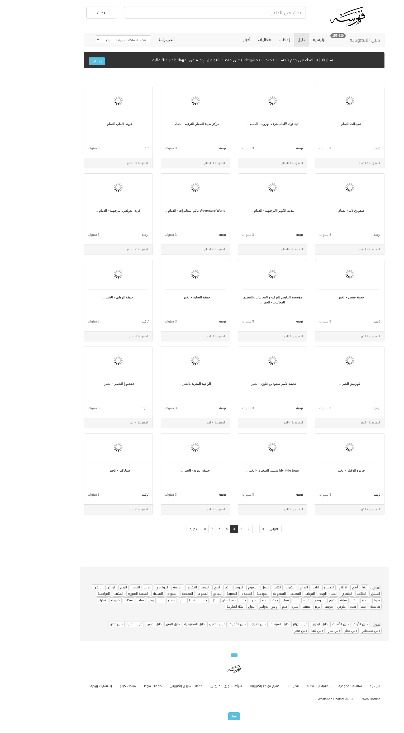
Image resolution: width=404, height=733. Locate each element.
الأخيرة (162, 529)
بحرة (345, 600)
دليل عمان (84, 624)
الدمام (103, 587)
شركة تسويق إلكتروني (194, 686)
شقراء (70, 600)
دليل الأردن (328, 624)
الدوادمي (130, 587)
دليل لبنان (302, 631)
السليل (343, 594)
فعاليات (232, 39)
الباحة (284, 587)
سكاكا (97, 600)
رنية (129, 600)
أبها (332, 587)
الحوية (207, 587)
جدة (243, 600)
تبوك (274, 600)
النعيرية (200, 594)
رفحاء (139, 600)
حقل (183, 600)
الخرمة (173, 587)
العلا (302, 594)
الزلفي (65, 587)
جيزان (222, 600)
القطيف (263, 594)
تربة (264, 600)
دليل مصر (269, 631)
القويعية (230, 594)
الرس (91, 587)
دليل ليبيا (285, 631)
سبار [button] (202, 716)
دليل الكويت (206, 624)
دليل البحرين (288, 624)
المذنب (87, 594)
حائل (211, 600)
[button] (134, 40)
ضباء (321, 607)
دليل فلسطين (339, 631)
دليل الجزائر (268, 624)
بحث (69, 12)
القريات (278, 594)
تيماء (254, 600)
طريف (297, 607)
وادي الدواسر (236, 607)
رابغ (150, 600)
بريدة (334, 600)
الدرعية (145, 587)
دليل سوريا (103, 624)
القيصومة (247, 594)
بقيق (300, 600)
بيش (323, 600)
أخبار (215, 39)
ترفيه (344, 148)
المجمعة (155, 594)
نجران (219, 607)
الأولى (242, 529)
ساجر (108, 600)
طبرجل (309, 607)
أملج (323, 587)
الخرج (185, 587)
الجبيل (233, 587)
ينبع (252, 607)
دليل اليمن (141, 624)
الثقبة (245, 587)
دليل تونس (122, 624)
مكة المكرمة (203, 607)
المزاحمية (72, 594)
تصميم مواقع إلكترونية (233, 686)
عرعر (285, 607)
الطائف (330, 594)
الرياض (79, 587)
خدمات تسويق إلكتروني (154, 686)
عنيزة (262, 607)
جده (233, 600)
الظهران (315, 594)
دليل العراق (226, 624)
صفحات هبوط (121, 686)
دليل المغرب (185, 624)
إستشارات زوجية (69, 686)
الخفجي (160, 587)
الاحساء (297, 587)
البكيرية (258, 587)
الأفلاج (311, 587)
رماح (119, 600)
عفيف (274, 607)
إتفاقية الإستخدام (286, 686)
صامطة (343, 607)
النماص (185, 594)
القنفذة (215, 594)
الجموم (220, 587)
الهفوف (171, 594)
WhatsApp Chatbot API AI (304, 699)
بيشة (311, 600)
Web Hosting (339, 699)
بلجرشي (287, 600)
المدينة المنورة (106, 594)
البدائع (272, 587)
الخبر (195, 587)
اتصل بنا (261, 686)
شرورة (83, 600)
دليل (269, 39)
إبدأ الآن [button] (65, 61)
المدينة (126, 594)
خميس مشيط (166, 600)
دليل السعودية (333, 39)
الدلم (115, 587)
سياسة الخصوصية (318, 686)
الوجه (291, 594)
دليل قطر (319, 631)
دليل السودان (247, 624)
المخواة (140, 594)
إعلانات (252, 39)
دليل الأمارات (308, 624)
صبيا (331, 607)
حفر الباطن (197, 600)
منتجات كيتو (96, 686)
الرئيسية (287, 39)
